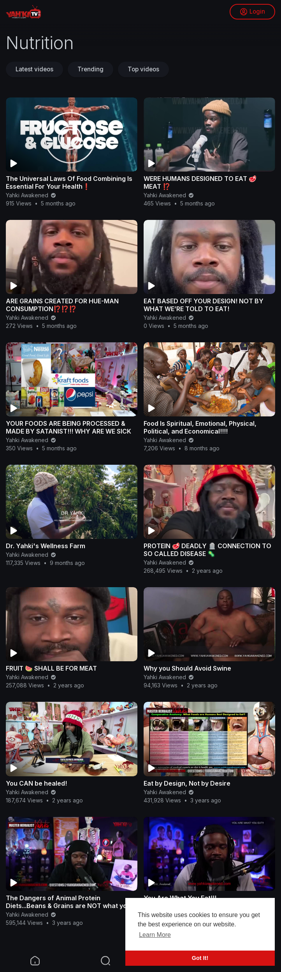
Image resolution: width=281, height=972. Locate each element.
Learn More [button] (155, 934)
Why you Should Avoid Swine (187, 668)
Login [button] (252, 12)
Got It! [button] (200, 958)
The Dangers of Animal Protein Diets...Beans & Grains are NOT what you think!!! (68, 905)
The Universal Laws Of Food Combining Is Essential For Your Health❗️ (69, 182)
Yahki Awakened (31, 195)
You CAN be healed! (36, 783)
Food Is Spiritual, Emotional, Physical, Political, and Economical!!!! (200, 427)
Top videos (143, 69)
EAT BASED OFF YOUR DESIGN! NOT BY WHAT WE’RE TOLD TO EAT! (203, 305)
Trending (90, 69)
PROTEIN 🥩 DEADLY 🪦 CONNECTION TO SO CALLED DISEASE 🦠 (207, 550)
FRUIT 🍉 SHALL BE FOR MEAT (51, 668)
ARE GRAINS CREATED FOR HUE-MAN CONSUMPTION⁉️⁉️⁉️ (62, 305)
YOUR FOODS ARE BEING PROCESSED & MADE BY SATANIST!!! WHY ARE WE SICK (68, 427)
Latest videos (34, 69)
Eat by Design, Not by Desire (187, 783)
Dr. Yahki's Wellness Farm (45, 546)
